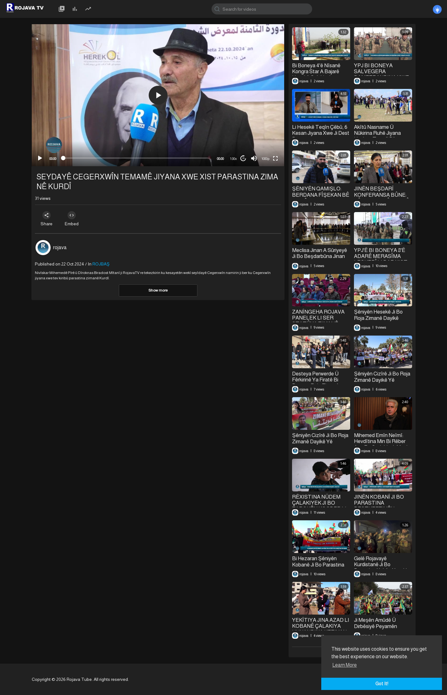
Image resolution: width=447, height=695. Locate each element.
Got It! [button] (381, 683)
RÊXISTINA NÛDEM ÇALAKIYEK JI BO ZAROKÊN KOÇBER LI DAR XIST (319, 506)
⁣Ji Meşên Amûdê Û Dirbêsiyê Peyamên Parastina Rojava (375, 626)
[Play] (40, 158)
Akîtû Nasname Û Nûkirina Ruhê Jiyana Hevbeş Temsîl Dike (377, 133)
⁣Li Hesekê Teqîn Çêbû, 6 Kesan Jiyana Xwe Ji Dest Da (320, 133)
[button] (158, 95)
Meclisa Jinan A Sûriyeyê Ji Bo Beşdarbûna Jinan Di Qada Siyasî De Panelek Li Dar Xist (319, 259)
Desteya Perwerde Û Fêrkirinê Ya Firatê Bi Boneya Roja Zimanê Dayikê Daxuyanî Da (315, 383)
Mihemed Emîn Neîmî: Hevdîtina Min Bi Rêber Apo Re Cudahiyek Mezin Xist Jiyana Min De (382, 444)
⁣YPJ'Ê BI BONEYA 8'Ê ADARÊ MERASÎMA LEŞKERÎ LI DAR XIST (380, 256)
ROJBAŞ (100, 263)
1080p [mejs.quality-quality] (265, 159)
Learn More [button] (344, 665)
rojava (60, 247)
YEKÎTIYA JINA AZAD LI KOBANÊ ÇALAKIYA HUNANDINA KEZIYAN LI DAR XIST (320, 629)
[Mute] (254, 158)
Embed (72, 218)
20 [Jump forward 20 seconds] (243, 158)
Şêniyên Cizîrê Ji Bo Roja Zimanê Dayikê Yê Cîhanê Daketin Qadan (382, 380)
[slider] (136, 158)
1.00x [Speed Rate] (233, 159)
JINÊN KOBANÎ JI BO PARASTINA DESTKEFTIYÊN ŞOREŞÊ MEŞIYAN (379, 506)
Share (46, 218)
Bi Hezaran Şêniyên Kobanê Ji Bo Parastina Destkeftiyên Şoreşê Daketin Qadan (318, 567)
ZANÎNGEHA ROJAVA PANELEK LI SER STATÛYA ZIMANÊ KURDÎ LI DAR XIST (318, 321)
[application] (158, 95)
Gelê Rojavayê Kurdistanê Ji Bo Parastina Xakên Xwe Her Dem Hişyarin (382, 567)
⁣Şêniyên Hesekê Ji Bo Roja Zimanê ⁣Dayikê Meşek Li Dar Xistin (378, 318)
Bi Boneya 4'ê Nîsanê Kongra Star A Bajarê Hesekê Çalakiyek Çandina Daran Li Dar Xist (321, 74)
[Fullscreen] (275, 158)
